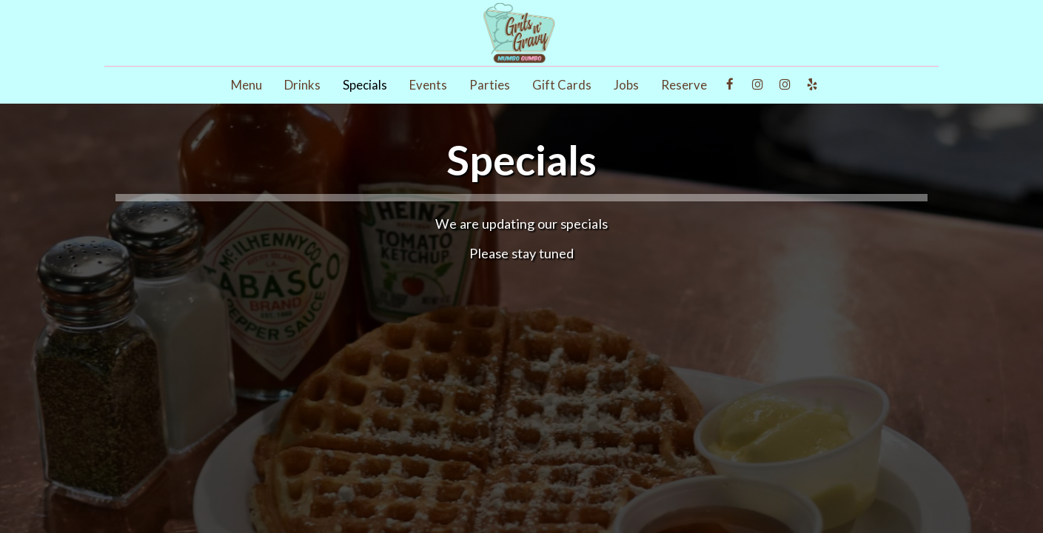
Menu (246, 85)
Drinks (302, 85)
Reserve (684, 85)
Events (428, 85)
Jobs (626, 85)
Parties (489, 85)
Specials (365, 85)
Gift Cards (561, 85)
